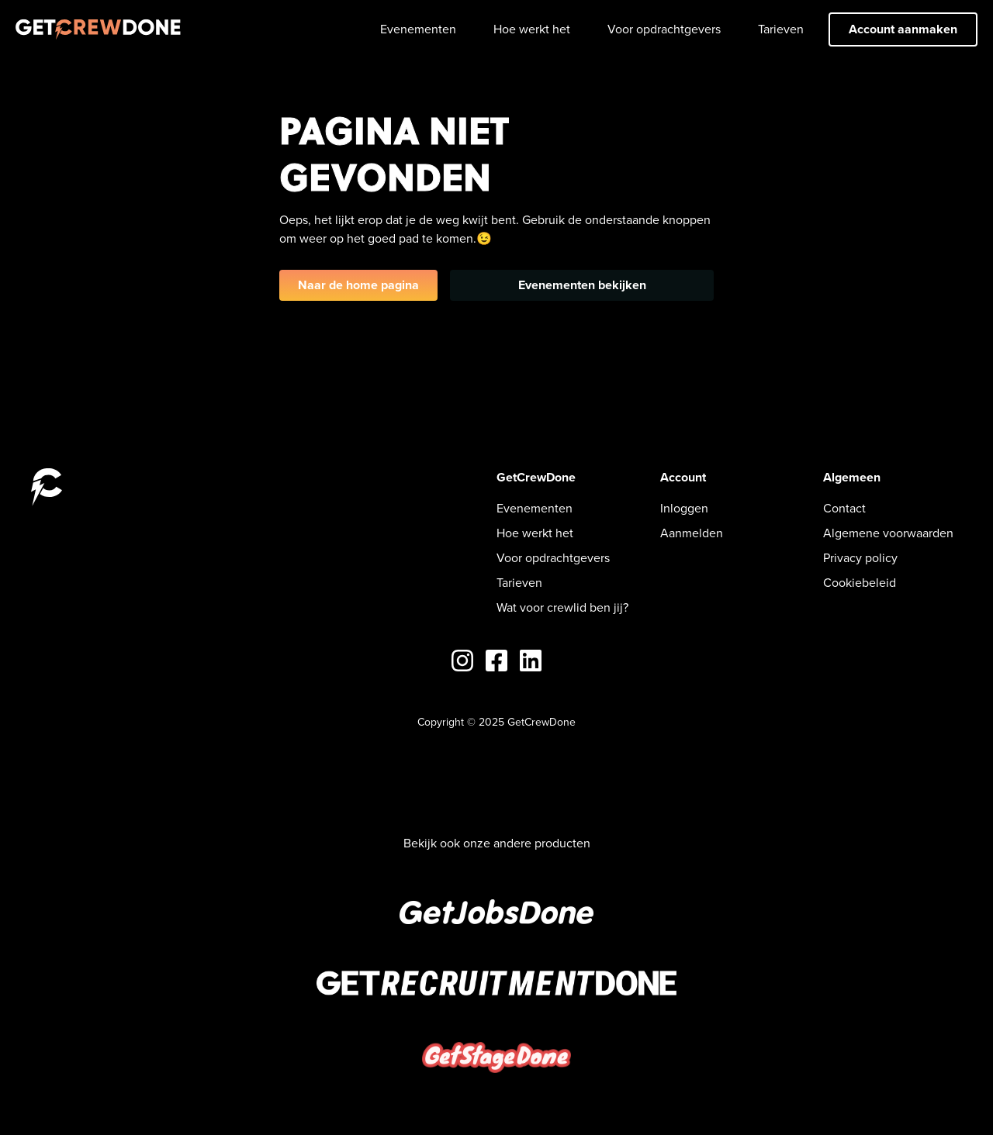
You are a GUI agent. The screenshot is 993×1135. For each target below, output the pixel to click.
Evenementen (418, 29)
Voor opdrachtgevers (664, 29)
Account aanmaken (903, 29)
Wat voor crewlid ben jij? (562, 607)
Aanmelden (691, 533)
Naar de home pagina (358, 285)
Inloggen (684, 508)
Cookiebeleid (859, 583)
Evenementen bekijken (582, 285)
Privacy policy (860, 558)
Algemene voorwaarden (888, 533)
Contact (844, 508)
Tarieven (781, 29)
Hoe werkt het (531, 29)
